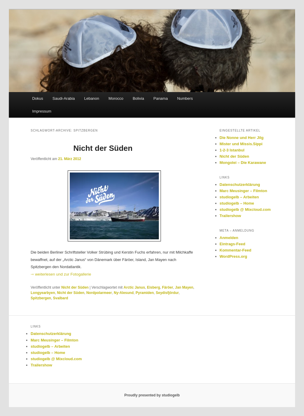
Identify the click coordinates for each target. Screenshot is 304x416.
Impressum (41, 111)
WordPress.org (233, 256)
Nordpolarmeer (99, 293)
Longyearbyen (43, 293)
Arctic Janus (134, 287)
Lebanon (91, 98)
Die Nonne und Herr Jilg (242, 137)
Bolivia (138, 98)
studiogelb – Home (237, 203)
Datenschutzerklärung (240, 184)
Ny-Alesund (124, 293)
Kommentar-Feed (235, 250)
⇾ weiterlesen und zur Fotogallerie (61, 274)
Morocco (116, 98)
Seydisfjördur (167, 293)
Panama (160, 98)
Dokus (37, 98)
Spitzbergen (41, 298)
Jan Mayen (184, 287)
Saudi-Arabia (64, 98)
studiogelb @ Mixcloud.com (245, 209)
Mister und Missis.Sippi (241, 144)
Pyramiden (145, 293)
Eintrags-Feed (233, 244)
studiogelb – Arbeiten (239, 197)
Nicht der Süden (102, 148)
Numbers (185, 98)
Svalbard (60, 298)
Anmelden (229, 237)
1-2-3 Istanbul (232, 150)
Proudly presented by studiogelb (152, 395)
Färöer (167, 287)
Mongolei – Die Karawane (243, 162)
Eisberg (153, 287)
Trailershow (230, 215)
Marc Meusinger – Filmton (243, 191)
